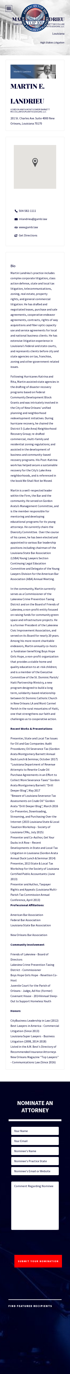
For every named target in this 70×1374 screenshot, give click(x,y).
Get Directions (28, 235)
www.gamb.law (28, 227)
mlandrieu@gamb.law (33, 219)
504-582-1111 (27, 211)
